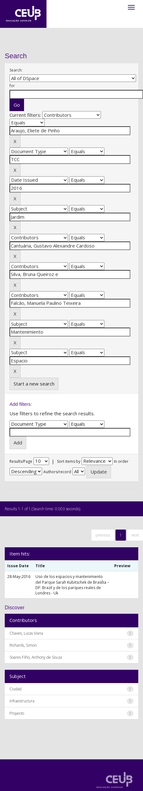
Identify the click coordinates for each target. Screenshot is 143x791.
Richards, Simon (23, 645)
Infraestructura (21, 701)
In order (121, 461)
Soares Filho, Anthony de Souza (35, 657)
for (12, 85)
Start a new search (34, 383)
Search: (15, 70)
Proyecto (16, 713)
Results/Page (20, 461)
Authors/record (57, 471)
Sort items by (68, 461)
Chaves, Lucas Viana (26, 633)
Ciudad (15, 689)
